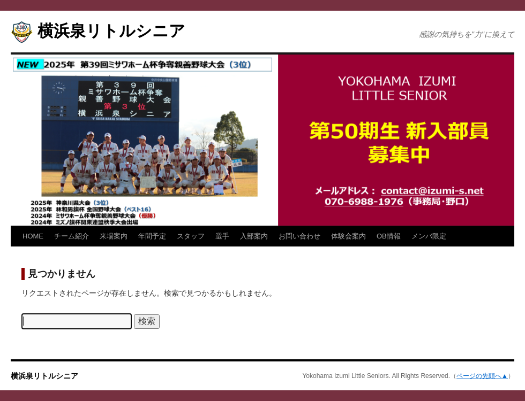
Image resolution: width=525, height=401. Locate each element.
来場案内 (114, 236)
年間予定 (152, 236)
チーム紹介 (71, 236)
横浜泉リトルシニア (111, 31)
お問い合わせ (299, 236)
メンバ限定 (428, 236)
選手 (222, 236)
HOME (32, 236)
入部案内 (254, 236)
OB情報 (389, 236)
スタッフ (191, 236)
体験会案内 (348, 236)
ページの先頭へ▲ (482, 376)
